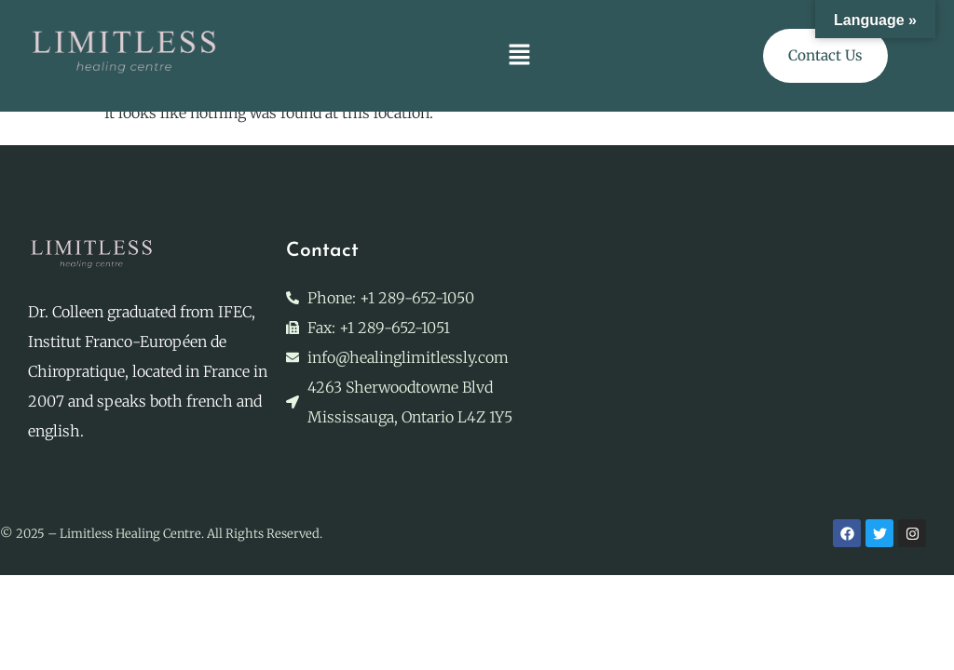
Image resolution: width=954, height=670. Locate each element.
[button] (519, 55)
